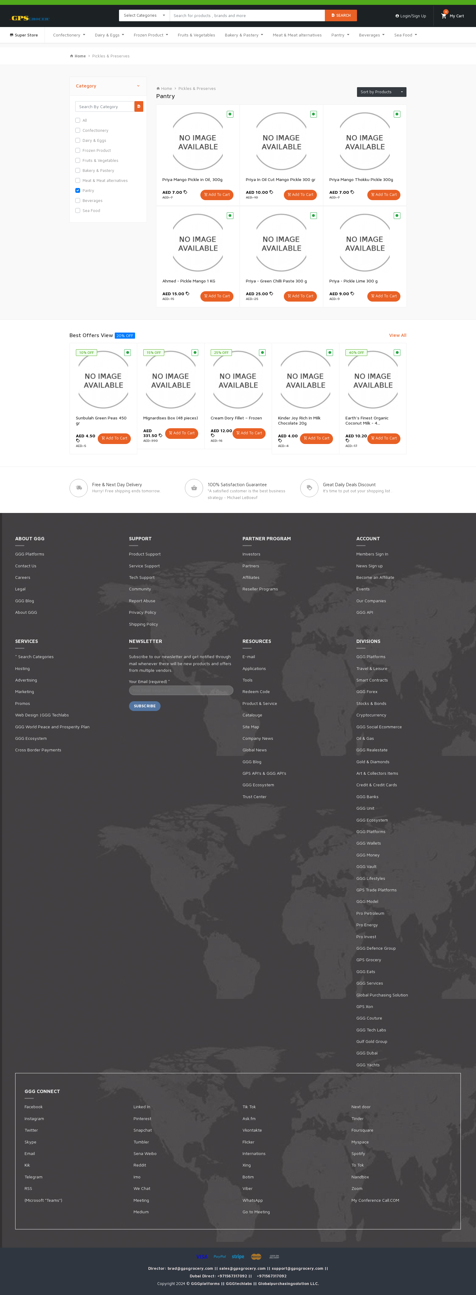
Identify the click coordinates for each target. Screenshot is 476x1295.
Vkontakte (252, 1130)
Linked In (142, 1106)
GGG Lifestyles (370, 878)
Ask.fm (249, 1118)
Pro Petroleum (370, 913)
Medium (141, 1211)
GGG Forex (366, 691)
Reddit (140, 1164)
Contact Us (25, 565)
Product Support (145, 553)
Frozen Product (149, 34)
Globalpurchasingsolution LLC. (288, 1283)
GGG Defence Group (376, 948)
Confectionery (67, 34)
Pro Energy (367, 924)
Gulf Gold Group (371, 1041)
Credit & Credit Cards (376, 784)
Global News (255, 749)
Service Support (144, 565)
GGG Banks (367, 796)
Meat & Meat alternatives (297, 34)
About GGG (26, 612)
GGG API (364, 612)
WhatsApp (253, 1200)
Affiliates (251, 577)
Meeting (141, 1200)
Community (140, 588)
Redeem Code (256, 691)
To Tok (358, 1164)
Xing (247, 1164)
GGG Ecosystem (31, 738)
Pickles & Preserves (111, 55)
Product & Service (260, 703)
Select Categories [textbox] (140, 15)
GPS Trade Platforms (376, 889)
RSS (28, 1188)
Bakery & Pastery (242, 34)
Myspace (360, 1141)
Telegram (33, 1176)
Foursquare (362, 1130)
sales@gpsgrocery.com (243, 1268)
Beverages (370, 34)
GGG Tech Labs (371, 1029)
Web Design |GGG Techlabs (42, 714)
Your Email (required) (149, 681)
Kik (27, 1164)
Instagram (34, 1118)
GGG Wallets (368, 843)
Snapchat (143, 1130)
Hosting (22, 668)
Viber (248, 1188)
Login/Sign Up (410, 15)
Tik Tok (249, 1106)
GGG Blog (24, 600)
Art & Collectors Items (377, 773)
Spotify (358, 1153)
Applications (254, 668)
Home (164, 88)
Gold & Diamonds (372, 761)
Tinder (358, 1118)
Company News (258, 738)
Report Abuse (142, 600)
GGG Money (368, 854)
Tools (248, 679)
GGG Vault (366, 866)
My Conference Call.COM (375, 1200)
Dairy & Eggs (108, 34)
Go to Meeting (256, 1211)
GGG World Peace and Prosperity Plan (52, 726)
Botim (248, 1176)
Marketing (24, 691)
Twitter (31, 1130)
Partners (251, 565)
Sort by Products (380, 91)
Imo (137, 1176)
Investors (251, 553)
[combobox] (144, 15)
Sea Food (403, 34)
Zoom (357, 1188)
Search (341, 15)
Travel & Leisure (371, 668)
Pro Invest (366, 936)
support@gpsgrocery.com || (300, 1268)
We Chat (142, 1188)
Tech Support (142, 577)
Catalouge (252, 714)
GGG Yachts (368, 1064)
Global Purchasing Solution (382, 994)
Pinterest (142, 1118)
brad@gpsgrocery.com (191, 1268)
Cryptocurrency (371, 714)
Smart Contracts (372, 679)
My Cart (452, 14)
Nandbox (360, 1176)
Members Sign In (372, 553)
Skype (30, 1141)
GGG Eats (365, 971)
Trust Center (255, 796)
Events (363, 588)
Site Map (251, 726)
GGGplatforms (206, 1283)
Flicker (248, 1141)
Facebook (34, 1106)
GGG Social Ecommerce (379, 726)
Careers (22, 577)
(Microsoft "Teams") (43, 1200)
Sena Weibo (145, 1153)
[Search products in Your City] (247, 15)
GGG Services (369, 983)
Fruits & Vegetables (196, 34)
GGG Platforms (29, 553)
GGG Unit (365, 808)
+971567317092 (232, 1275)
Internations (254, 1153)
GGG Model (367, 901)
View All (397, 335)
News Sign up (369, 565)
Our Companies (371, 600)
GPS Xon (364, 1006)
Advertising (26, 679)
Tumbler (141, 1141)
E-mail (249, 656)
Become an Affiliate (375, 577)
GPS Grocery (368, 959)
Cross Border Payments (38, 749)
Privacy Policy (142, 612)
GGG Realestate (372, 749)
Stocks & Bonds (371, 703)
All (85, 120)
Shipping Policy (143, 624)
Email (30, 1153)
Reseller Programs (260, 588)
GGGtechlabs (239, 1283)
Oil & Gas (365, 738)
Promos (22, 703)
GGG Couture (369, 1017)
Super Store (23, 34)
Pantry (339, 34)
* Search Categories (34, 656)
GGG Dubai (367, 1052)
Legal (20, 588)
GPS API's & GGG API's (264, 773)
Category (108, 86)
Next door (361, 1106)
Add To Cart (219, 194)
